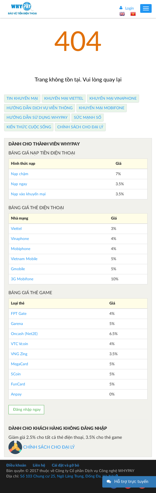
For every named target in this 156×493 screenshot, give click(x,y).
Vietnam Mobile (24, 259)
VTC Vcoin (19, 344)
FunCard (18, 384)
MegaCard (19, 364)
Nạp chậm (19, 174)
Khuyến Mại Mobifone (101, 108)
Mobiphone (20, 249)
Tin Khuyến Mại (22, 99)
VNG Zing (19, 354)
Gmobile (18, 269)
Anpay (16, 394)
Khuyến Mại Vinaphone (113, 99)
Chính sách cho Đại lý (80, 127)
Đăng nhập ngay (26, 410)
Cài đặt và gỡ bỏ (65, 465)
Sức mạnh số (87, 118)
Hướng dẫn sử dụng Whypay (37, 118)
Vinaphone (20, 239)
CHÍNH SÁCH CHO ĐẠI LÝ (41, 447)
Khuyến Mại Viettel (63, 99)
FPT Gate (18, 314)
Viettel (16, 229)
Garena (17, 324)
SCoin (16, 374)
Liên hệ (39, 465)
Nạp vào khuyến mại (28, 194)
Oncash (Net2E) (24, 334)
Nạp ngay (19, 184)
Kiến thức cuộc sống (29, 127)
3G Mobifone (22, 279)
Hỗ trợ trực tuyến (131, 481)
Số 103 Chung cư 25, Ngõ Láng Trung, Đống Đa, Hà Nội (69, 476)
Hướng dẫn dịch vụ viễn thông (40, 108)
